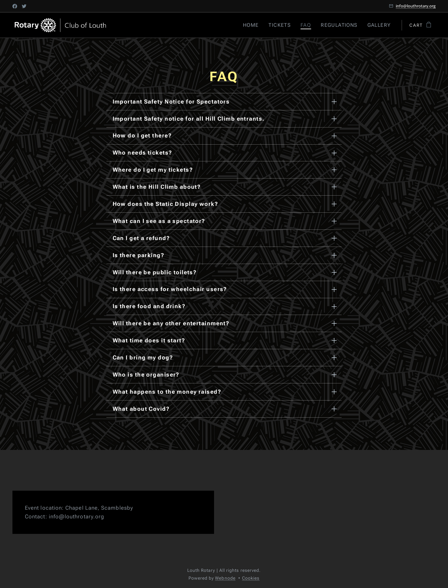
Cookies (251, 578)
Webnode (225, 578)
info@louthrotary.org (416, 6)
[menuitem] (253, 25)
